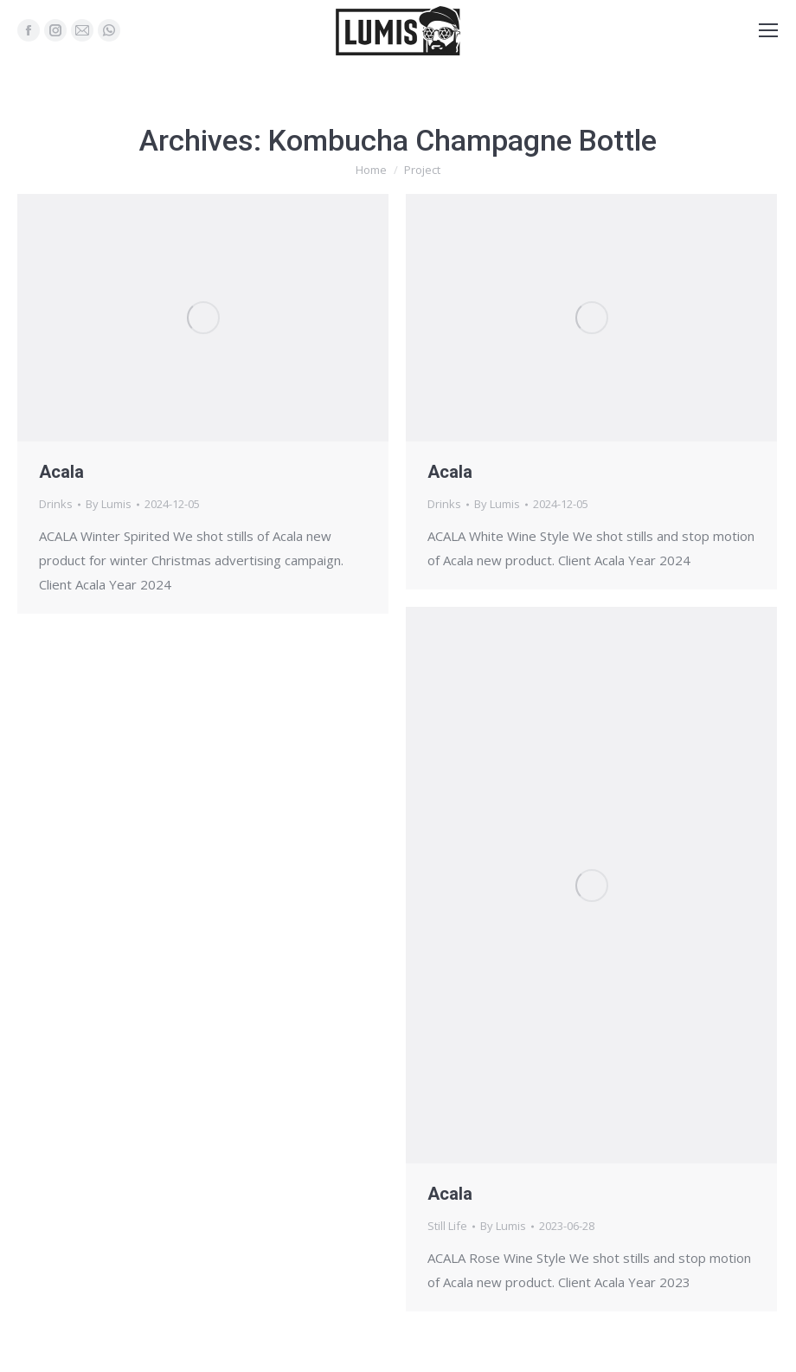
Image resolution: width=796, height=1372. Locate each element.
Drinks (56, 504)
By (109, 504)
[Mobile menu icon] (768, 30)
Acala (61, 471)
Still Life (447, 1226)
